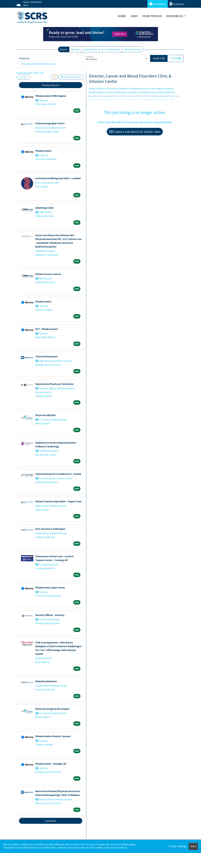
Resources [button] (174, 16)
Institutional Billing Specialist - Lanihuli (58, 178)
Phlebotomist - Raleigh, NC (51, 763)
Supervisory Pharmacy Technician (54, 383)
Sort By (22, 77)
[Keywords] (51, 58)
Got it (193, 846)
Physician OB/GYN (45, 415)
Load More (50, 820)
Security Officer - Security (49, 615)
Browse (75, 49)
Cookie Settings (177, 846)
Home (122, 16)
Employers (177, 4)
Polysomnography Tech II (50, 123)
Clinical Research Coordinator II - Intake (58, 473)
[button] (175, 58)
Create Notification (71, 77)
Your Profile (152, 16)
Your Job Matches (110, 49)
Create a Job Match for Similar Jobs (134, 132)
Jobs (134, 16)
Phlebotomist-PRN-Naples (50, 95)
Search (63, 49)
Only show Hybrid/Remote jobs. (38, 63)
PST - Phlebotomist (46, 329)
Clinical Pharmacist (46, 356)
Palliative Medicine (46, 681)
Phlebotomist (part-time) (50, 587)
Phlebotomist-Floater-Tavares (53, 736)
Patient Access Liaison (48, 274)
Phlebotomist (43, 150)
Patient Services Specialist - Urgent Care (58, 501)
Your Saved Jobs (132, 49)
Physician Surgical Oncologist (52, 708)
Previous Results (51, 85)
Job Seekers (157, 4)
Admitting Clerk (44, 207)
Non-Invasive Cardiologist (50, 528)
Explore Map (90, 49)
